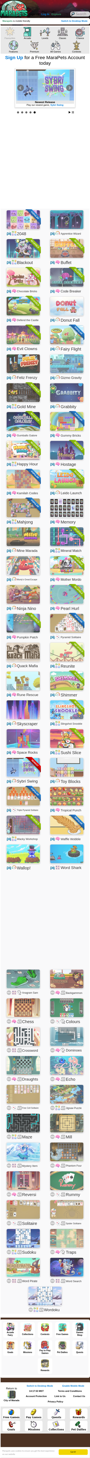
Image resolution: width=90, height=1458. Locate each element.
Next (69, 88)
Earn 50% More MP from (45, 105)
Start (70, 112)
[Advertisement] (45, 162)
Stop (73, 112)
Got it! (73, 1452)
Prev (20, 88)
